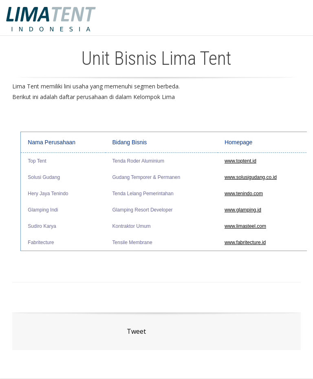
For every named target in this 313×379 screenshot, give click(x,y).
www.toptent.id (240, 161)
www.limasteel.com (245, 226)
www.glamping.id (243, 210)
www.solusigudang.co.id (251, 177)
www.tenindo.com (244, 193)
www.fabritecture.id (245, 242)
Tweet (136, 331)
